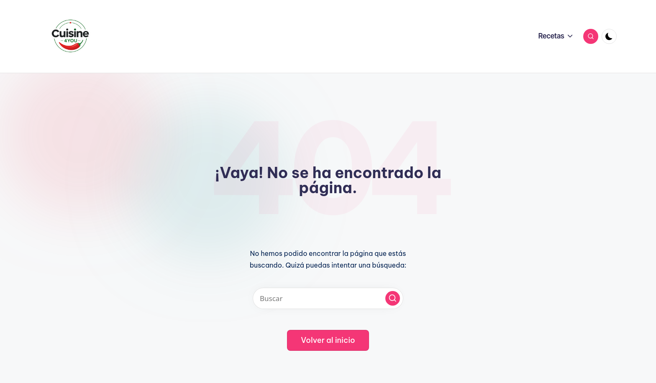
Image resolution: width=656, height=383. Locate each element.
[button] (392, 298)
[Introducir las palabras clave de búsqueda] (328, 298)
